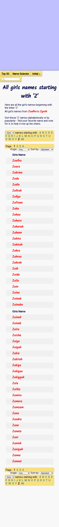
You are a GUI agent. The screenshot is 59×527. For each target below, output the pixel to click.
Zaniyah (17, 449)
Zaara (16, 166)
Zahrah (17, 262)
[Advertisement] (29, 41)
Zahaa (16, 214)
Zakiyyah (18, 377)
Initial (36, 73)
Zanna (16, 455)
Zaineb (16, 323)
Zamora (17, 401)
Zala (15, 383)
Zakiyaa (17, 371)
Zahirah (17, 244)
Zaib (15, 268)
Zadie (16, 184)
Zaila (15, 280)
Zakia (16, 353)
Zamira (17, 395)
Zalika (16, 389)
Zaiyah (16, 347)
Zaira (15, 329)
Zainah (16, 317)
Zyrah (43, 111)
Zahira (16, 238)
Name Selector (20, 73)
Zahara (17, 220)
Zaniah (16, 443)
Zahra (16, 250)
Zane (15, 425)
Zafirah (17, 190)
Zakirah (17, 359)
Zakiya (16, 365)
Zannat (17, 461)
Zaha (15, 208)
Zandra (17, 419)
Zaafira (32, 111)
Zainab (16, 298)
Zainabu (17, 304)
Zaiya (16, 341)
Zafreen (17, 202)
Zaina (16, 292)
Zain (15, 286)
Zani (15, 437)
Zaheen (17, 232)
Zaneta (16, 431)
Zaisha (16, 335)
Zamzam (17, 407)
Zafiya (16, 196)
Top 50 (5, 73)
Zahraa (17, 256)
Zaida (16, 274)
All (22, 139)
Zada (15, 178)
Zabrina (17, 172)
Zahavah (17, 226)
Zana (15, 413)
